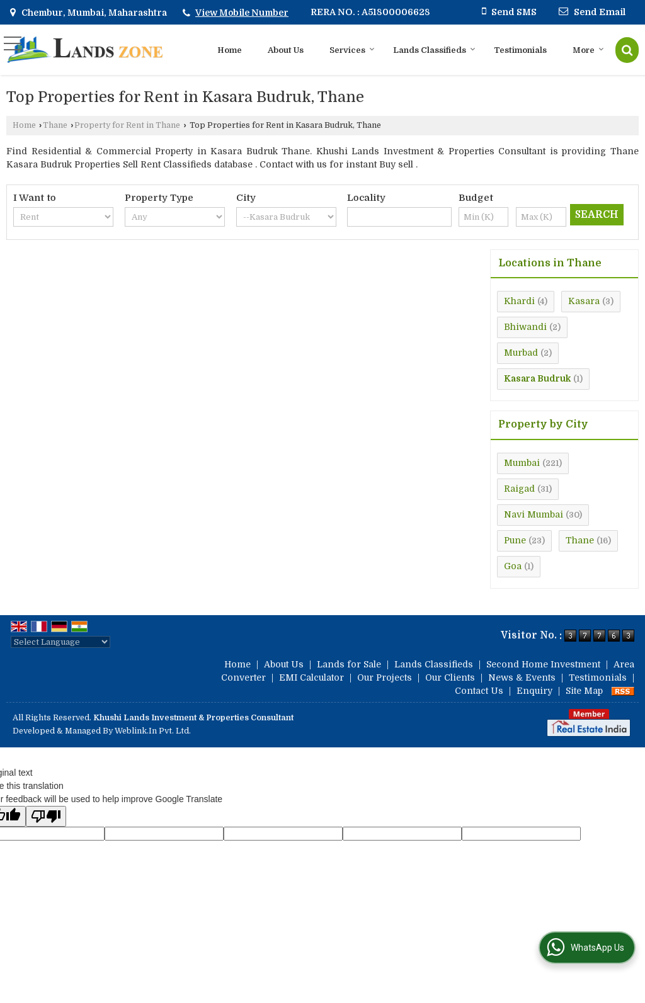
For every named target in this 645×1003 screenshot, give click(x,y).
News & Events (522, 677)
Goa (513, 566)
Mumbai (522, 463)
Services (352, 50)
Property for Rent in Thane (127, 125)
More (588, 50)
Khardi (519, 301)
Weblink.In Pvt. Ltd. (153, 731)
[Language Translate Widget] (60, 642)
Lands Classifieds (434, 50)
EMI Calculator (311, 677)
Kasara (584, 301)
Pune (515, 540)
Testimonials (520, 50)
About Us (286, 50)
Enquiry (534, 691)
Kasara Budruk (537, 378)
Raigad (519, 489)
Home (229, 50)
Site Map (584, 691)
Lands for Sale (349, 664)
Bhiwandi (525, 327)
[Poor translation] (46, 816)
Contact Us (479, 691)
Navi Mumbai (533, 514)
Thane (55, 125)
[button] (241, 13)
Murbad (521, 353)
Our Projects (384, 677)
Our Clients (450, 677)
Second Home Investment (543, 664)
